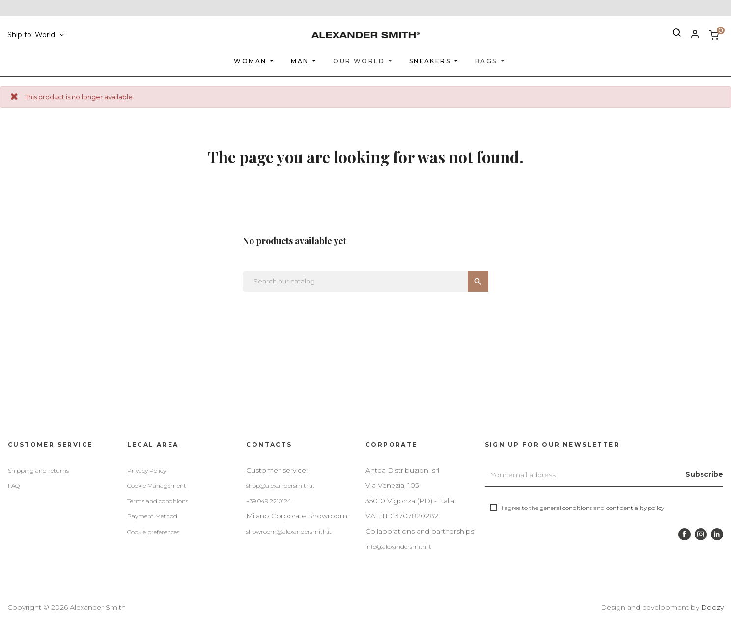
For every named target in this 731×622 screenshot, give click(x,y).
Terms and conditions (157, 501)
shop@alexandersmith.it (280, 485)
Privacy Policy (146, 470)
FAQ (14, 485)
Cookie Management (156, 485)
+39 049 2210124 (268, 501)
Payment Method (152, 516)
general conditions (566, 507)
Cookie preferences (153, 532)
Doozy (712, 607)
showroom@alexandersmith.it (289, 531)
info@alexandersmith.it (398, 546)
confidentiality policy (635, 507)
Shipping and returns (38, 470)
